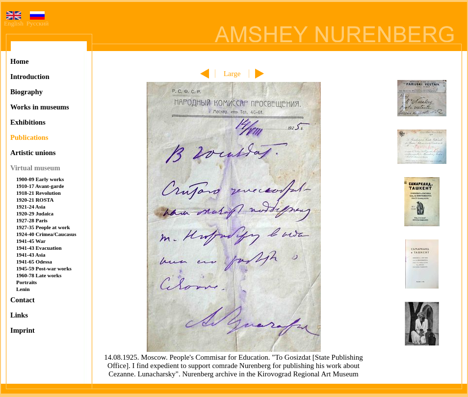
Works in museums (39, 107)
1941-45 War (31, 241)
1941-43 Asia (31, 255)
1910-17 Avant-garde (40, 186)
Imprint (22, 330)
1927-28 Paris (32, 220)
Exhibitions (28, 122)
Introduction (30, 76)
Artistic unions (32, 153)
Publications (29, 137)
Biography (26, 92)
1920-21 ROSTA (35, 200)
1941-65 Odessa (34, 262)
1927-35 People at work (43, 227)
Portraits (26, 282)
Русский (37, 20)
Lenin (23, 289)
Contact (22, 300)
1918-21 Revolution (38, 193)
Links (19, 315)
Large (232, 74)
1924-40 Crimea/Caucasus (46, 234)
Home (19, 61)
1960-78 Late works (38, 275)
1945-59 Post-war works (44, 268)
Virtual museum (35, 168)
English (14, 20)
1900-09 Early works (40, 179)
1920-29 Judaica (34, 213)
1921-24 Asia (31, 207)
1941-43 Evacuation (39, 248)
